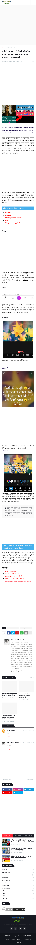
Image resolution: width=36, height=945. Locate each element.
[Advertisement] (18, 25)
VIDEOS (29, 628)
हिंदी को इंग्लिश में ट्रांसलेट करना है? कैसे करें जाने (9, 695)
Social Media (18, 888)
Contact (18, 942)
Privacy (19, 940)
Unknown (11, 730)
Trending (22, 628)
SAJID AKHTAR (17, 640)
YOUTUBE (18, 898)
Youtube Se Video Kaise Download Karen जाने (25, 695)
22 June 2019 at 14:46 (28, 743)
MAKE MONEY (18, 880)
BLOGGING (18, 875)
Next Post (30, 780)
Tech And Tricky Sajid (19, 935)
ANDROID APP (11, 48)
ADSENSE (18, 870)
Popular (7, 836)
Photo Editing (18, 886)
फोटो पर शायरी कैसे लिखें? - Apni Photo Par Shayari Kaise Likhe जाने (22, 841)
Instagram (18, 878)
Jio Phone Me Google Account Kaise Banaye (18, 581)
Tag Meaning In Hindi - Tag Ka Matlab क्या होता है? (21, 849)
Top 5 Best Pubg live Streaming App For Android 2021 (8, 717)
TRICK (18, 893)
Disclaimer (27, 940)
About (13, 940)
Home (4, 48)
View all (32, 677)
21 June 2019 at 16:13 (28, 730)
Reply (8, 736)
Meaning (18, 883)
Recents (18, 836)
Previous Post (7, 780)
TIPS (17, 628)
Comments (29, 836)
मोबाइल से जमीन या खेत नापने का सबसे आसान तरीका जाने (21, 857)
